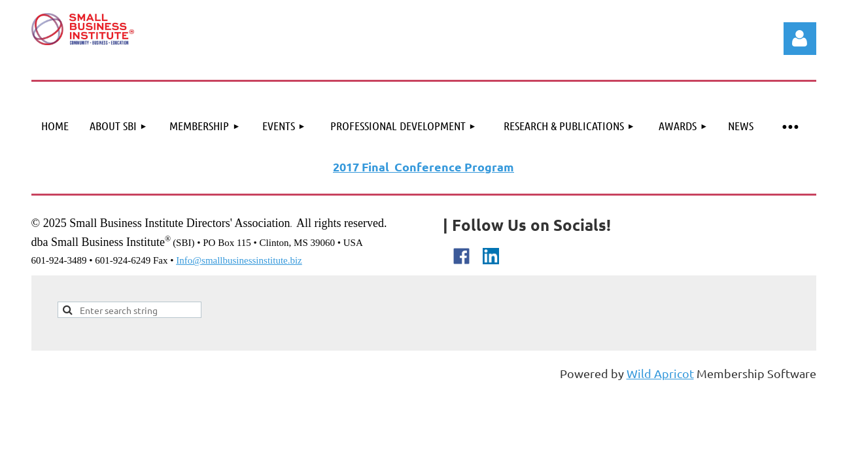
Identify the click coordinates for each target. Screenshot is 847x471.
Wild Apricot (660, 373)
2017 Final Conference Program (423, 166)
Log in (800, 38)
